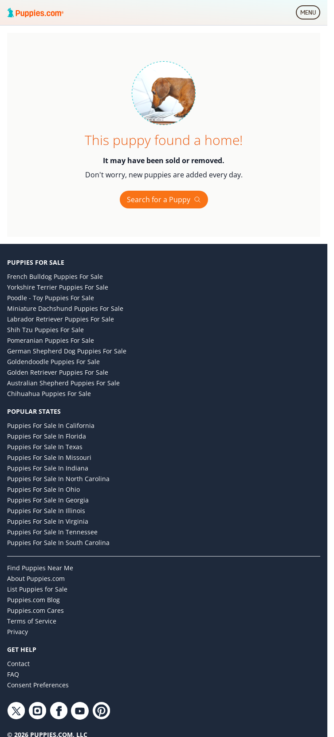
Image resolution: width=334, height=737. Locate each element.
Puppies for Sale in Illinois (46, 510)
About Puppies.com (36, 578)
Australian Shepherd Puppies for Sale (63, 383)
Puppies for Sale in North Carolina (58, 478)
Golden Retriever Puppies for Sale (57, 372)
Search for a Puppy (164, 199)
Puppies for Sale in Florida (46, 436)
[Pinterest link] (101, 711)
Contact (18, 663)
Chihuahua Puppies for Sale (49, 393)
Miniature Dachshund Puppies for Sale (65, 308)
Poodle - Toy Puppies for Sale (50, 298)
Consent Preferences (38, 685)
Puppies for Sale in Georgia (48, 500)
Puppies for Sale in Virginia (47, 521)
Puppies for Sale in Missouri (49, 457)
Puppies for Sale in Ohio (43, 489)
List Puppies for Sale (37, 589)
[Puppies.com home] (35, 12)
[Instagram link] (37, 711)
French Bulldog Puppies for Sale (55, 276)
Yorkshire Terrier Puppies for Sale (57, 287)
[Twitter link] (16, 711)
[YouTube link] (80, 711)
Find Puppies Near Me (40, 568)
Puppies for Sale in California (50, 425)
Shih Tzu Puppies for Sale (45, 329)
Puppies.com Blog (33, 600)
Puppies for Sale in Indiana (47, 468)
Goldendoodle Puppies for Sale (53, 361)
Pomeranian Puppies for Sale (50, 340)
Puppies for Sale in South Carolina (58, 542)
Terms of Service (31, 621)
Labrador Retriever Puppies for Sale (60, 319)
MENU (310, 14)
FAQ (13, 674)
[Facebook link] (58, 711)
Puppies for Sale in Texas (45, 447)
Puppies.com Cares (35, 610)
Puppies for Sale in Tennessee (52, 532)
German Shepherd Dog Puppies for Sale (66, 351)
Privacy (17, 631)
